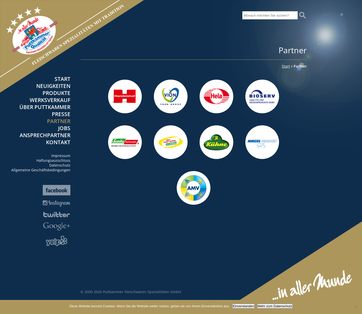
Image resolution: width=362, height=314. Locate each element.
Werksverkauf (50, 99)
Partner (58, 121)
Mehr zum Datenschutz (275, 306)
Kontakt (58, 142)
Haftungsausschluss (53, 160)
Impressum (60, 155)
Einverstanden (243, 306)
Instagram (56, 203)
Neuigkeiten (53, 85)
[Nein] (355, 306)
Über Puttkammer (44, 107)
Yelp (56, 241)
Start (62, 78)
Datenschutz (59, 165)
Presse (61, 114)
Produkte (56, 92)
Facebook (56, 190)
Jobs (64, 128)
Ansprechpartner (45, 135)
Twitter (56, 214)
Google (56, 226)
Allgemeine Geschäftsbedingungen (40, 170)
